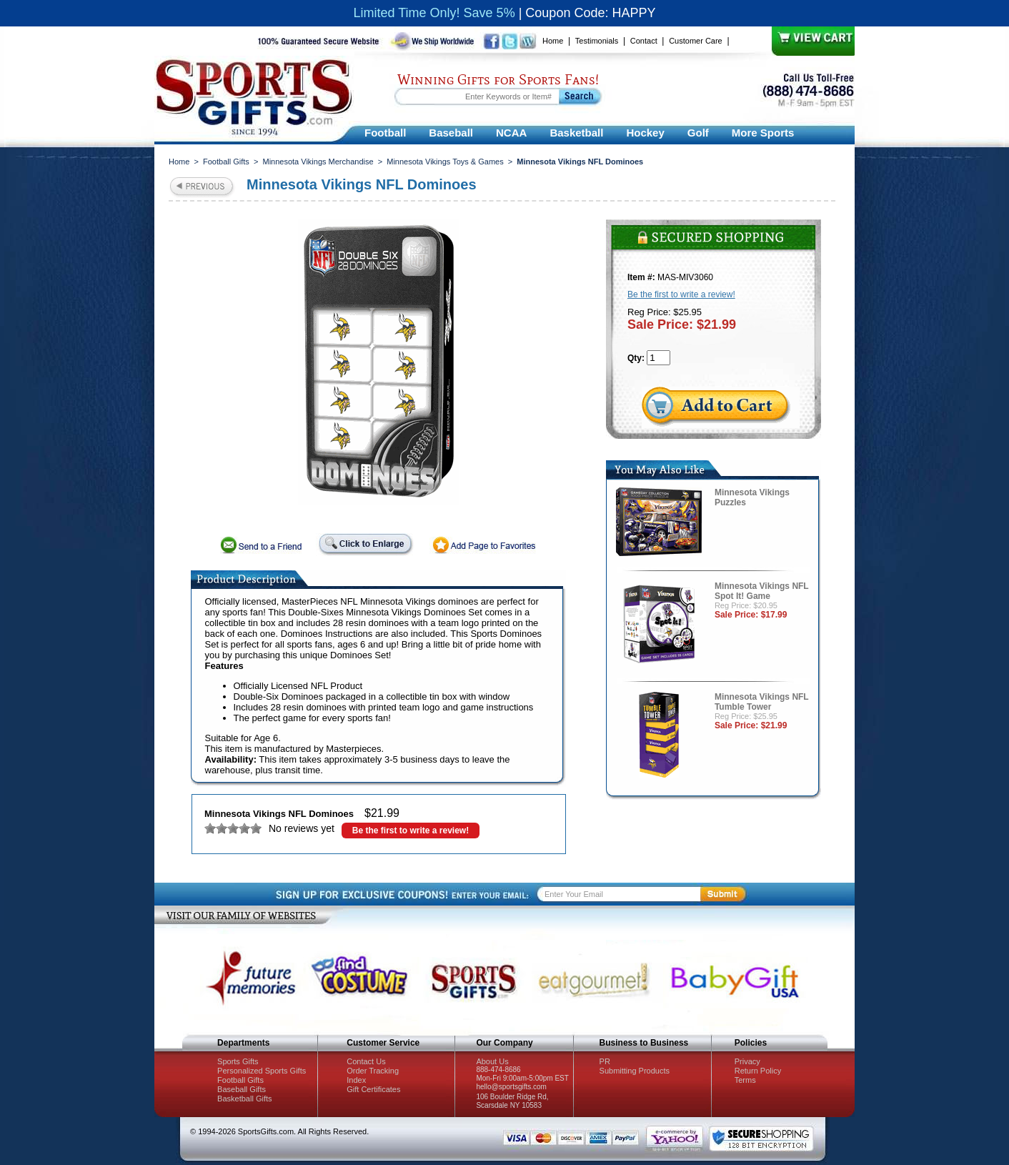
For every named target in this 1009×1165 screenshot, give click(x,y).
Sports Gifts (237, 1061)
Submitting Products (635, 1070)
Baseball (451, 133)
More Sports (763, 133)
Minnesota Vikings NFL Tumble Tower (762, 702)
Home (552, 40)
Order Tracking (373, 1070)
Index (356, 1080)
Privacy (747, 1061)
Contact (643, 40)
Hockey (645, 133)
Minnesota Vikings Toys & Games (445, 161)
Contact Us (366, 1061)
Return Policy (758, 1070)
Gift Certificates (373, 1089)
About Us (492, 1061)
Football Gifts (226, 161)
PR (605, 1061)
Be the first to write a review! (410, 831)
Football (385, 133)
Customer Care (695, 40)
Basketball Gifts (244, 1098)
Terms (745, 1080)
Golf (698, 133)
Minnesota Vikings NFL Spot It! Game (762, 591)
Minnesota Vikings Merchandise (317, 161)
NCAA (511, 133)
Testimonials (597, 40)
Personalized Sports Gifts (261, 1070)
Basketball (576, 133)
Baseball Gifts (241, 1089)
